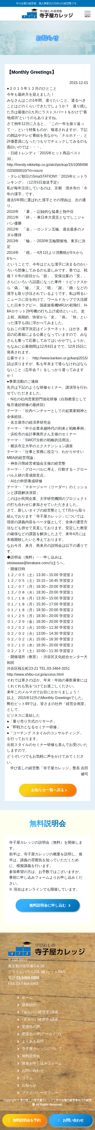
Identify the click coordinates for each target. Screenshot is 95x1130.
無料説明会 (31, 1056)
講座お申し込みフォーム (42, 1063)
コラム (27, 1078)
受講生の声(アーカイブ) (41, 1034)
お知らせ (29, 1085)
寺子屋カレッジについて (42, 1049)
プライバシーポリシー (40, 1093)
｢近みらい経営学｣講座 (40, 1019)
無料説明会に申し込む (47, 905)
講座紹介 (29, 1005)
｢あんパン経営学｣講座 (40, 1012)
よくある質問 (33, 1041)
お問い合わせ (33, 1071)
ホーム (27, 997)
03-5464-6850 (27, 978)
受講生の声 (31, 1027)
